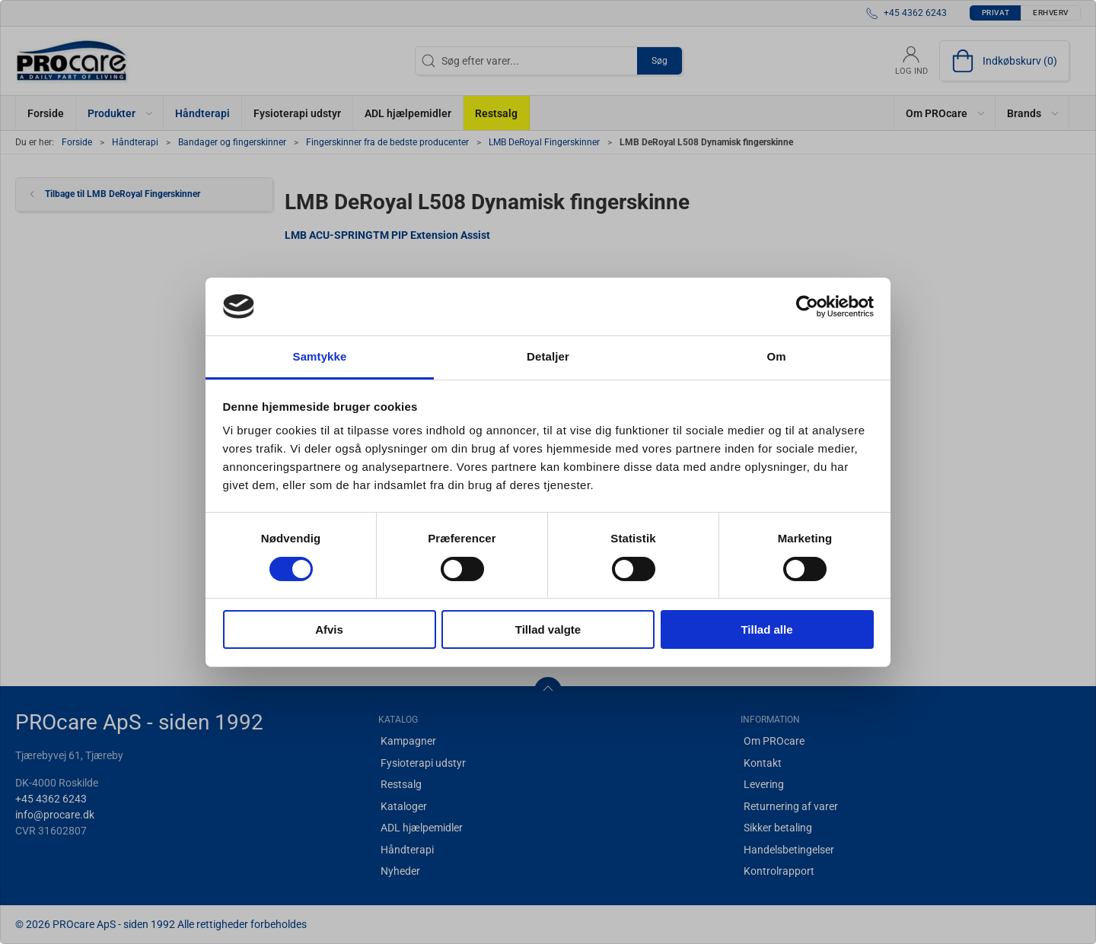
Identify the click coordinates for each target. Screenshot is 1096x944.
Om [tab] (775, 356)
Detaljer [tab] (548, 356)
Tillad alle (766, 629)
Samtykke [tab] (320, 356)
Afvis (329, 629)
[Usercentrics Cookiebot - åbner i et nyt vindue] (807, 306)
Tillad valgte (548, 629)
